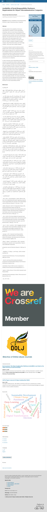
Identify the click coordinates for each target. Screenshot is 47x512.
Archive (8, 486)
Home (3, 4)
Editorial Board (10, 484)
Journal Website (10, 482)
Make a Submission (7, 457)
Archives (7, 4)
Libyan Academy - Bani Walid (13, 483)
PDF (31, 40)
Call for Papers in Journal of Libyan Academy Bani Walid (16, 380)
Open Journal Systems (7, 468)
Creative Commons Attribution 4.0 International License (36, 81)
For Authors (4, 440)
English (3, 451)
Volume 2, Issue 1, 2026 (15, 4)
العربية (3, 449)
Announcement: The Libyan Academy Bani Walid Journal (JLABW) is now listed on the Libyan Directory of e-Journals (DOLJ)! (23, 366)
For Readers (4, 438)
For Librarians (4, 442)
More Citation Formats (33, 61)
